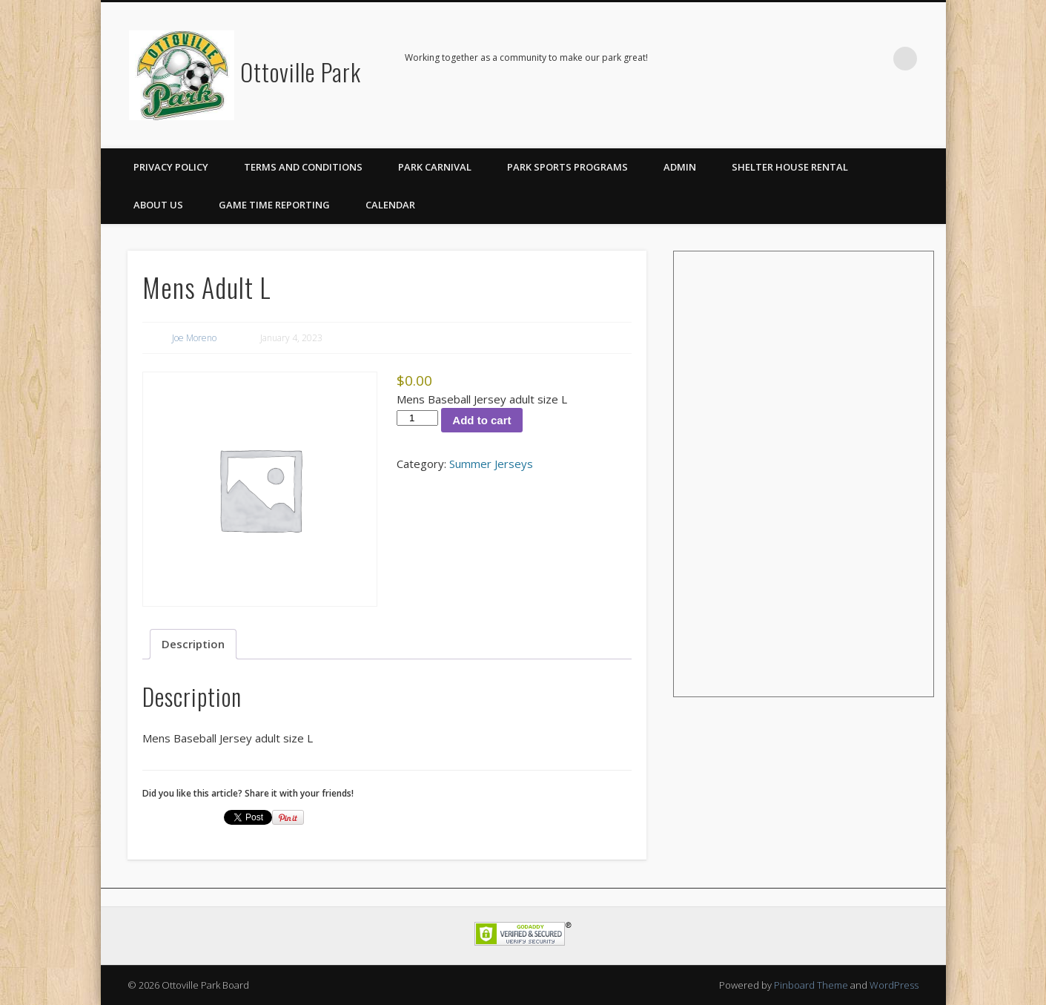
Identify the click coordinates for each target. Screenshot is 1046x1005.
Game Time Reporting (274, 204)
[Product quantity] (417, 418)
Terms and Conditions (303, 167)
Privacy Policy (170, 167)
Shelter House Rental (790, 167)
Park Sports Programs (567, 167)
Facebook (875, 58)
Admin (679, 167)
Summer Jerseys (491, 463)
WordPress (894, 985)
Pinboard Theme (811, 985)
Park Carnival (434, 167)
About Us (158, 204)
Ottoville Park (300, 71)
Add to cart (481, 420)
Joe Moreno (194, 338)
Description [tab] (193, 643)
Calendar (390, 204)
